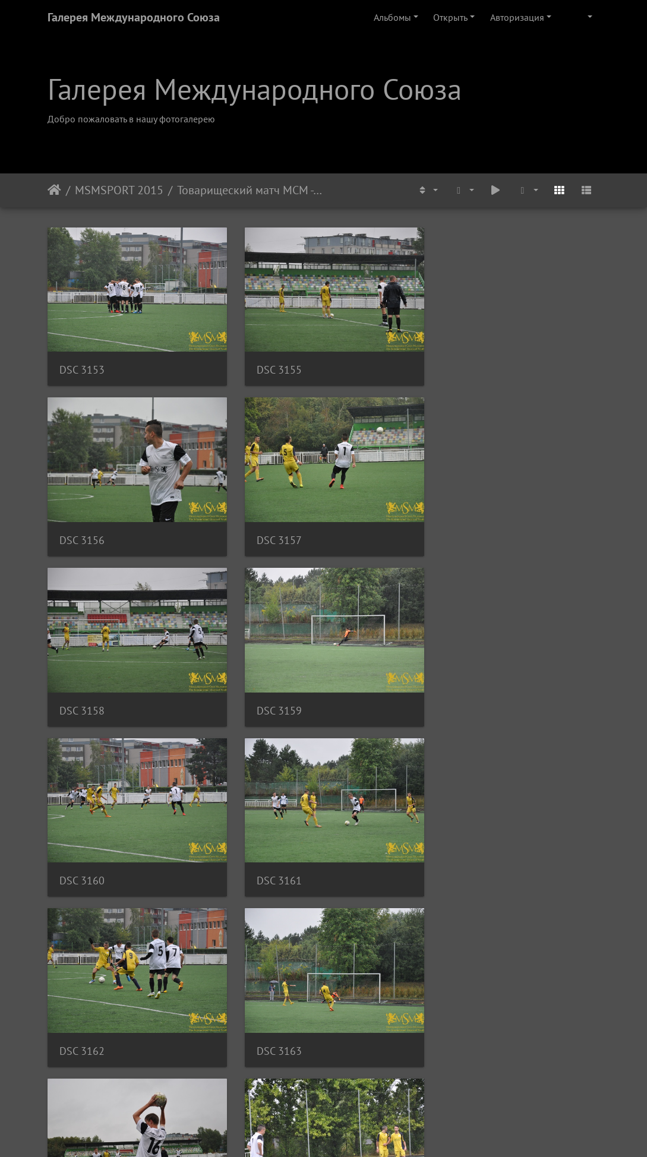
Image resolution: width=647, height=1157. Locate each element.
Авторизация (517, 17)
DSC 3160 (82, 695)
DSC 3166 (461, 861)
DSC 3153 (82, 365)
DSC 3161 (271, 695)
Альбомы (392, 17)
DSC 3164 (271, 861)
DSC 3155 (271, 365)
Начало (54, 190)
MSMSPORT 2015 (119, 190)
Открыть (450, 17)
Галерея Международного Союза (134, 17)
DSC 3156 (461, 365)
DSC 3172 (271, 1026)
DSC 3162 (461, 695)
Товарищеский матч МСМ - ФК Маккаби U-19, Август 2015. (250, 190)
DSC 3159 (461, 530)
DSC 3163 (82, 861)
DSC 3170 (82, 1026)
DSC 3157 (82, 530)
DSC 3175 (461, 1026)
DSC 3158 (271, 530)
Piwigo (340, 1132)
